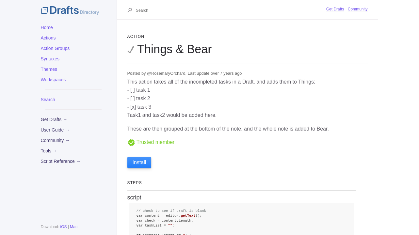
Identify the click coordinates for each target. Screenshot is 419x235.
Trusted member (151, 142)
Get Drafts (335, 9)
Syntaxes (50, 58)
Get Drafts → (54, 119)
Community (358, 9)
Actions (48, 37)
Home (47, 27)
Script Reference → (61, 161)
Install (139, 162)
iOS (63, 227)
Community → (55, 140)
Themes (49, 69)
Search (48, 99)
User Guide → (55, 130)
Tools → (49, 150)
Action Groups (55, 48)
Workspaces (53, 79)
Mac (73, 227)
